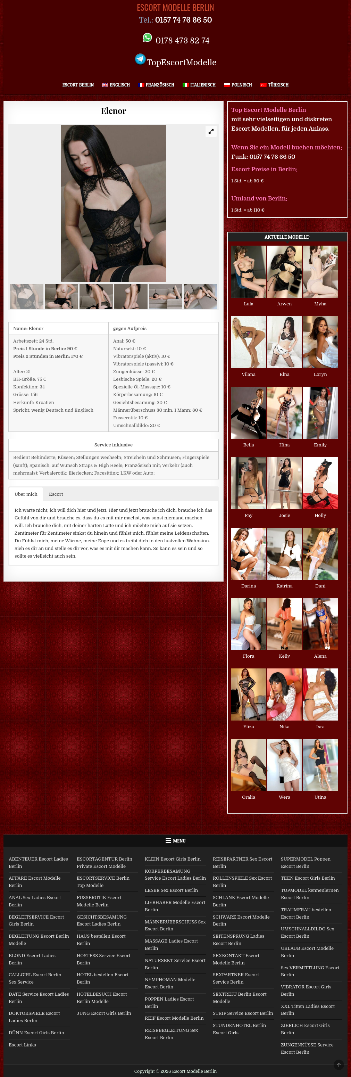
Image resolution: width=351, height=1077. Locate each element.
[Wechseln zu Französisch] (156, 85)
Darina (248, 586)
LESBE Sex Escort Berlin (171, 890)
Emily (320, 444)
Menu (179, 841)
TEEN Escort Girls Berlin (308, 878)
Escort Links (22, 1044)
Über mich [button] (26, 494)
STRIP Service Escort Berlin (243, 1013)
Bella (248, 444)
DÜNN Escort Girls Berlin (36, 1032)
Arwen (284, 303)
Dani (320, 586)
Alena (320, 656)
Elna (284, 374)
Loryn (320, 374)
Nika (284, 726)
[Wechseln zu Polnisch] (238, 85)
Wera (284, 797)
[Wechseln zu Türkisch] (274, 85)
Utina (320, 797)
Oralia (248, 797)
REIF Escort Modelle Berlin (174, 1018)
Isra (320, 726)
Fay (248, 515)
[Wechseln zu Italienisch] (199, 85)
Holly (320, 515)
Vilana (249, 374)
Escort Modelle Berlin (175, 7)
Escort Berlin (78, 85)
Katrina (284, 586)
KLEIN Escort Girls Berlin (173, 859)
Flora (248, 656)
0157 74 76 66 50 (272, 157)
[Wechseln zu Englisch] (116, 85)
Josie (284, 515)
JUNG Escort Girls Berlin (104, 1013)
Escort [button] (56, 494)
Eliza (248, 726)
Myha (320, 303)
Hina (284, 444)
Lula (248, 303)
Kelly (284, 656)
